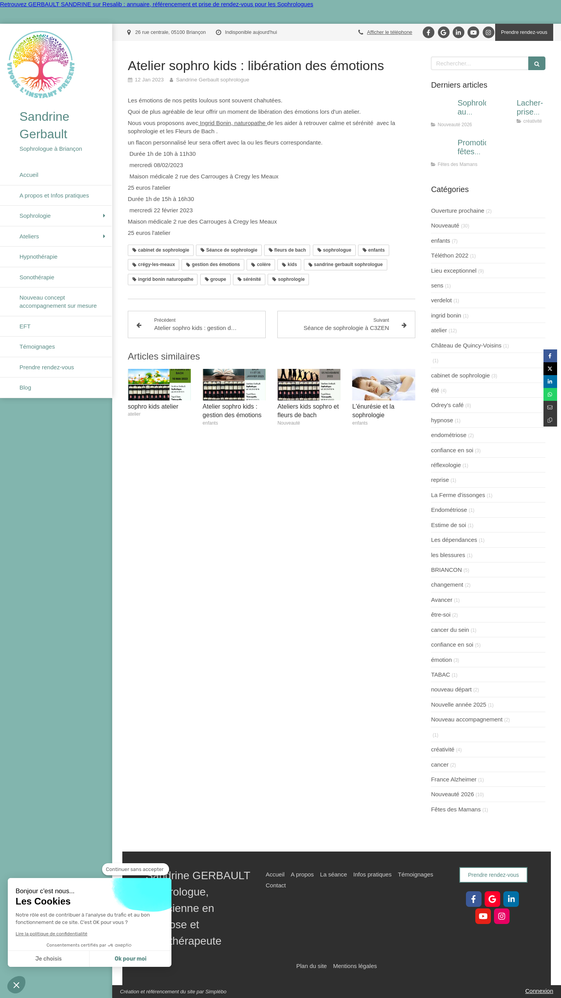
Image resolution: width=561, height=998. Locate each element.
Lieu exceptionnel (453, 270)
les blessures (448, 555)
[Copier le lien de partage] (550, 420)
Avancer (441, 599)
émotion (441, 659)
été (435, 390)
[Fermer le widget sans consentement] (135, 869)
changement (447, 584)
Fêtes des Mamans (456, 809)
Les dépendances (454, 539)
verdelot (441, 300)
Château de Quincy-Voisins (466, 345)
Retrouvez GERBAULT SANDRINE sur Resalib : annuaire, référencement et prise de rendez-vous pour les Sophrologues (156, 4)
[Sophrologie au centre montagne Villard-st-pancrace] (442, 110)
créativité (442, 749)
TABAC (440, 674)
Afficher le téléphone (389, 32)
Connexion (539, 990)
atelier (439, 330)
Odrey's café (447, 405)
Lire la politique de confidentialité (51, 933)
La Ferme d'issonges (458, 495)
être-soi (440, 614)
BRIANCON (446, 569)
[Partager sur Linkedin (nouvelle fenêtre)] (550, 381)
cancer (439, 764)
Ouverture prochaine (457, 210)
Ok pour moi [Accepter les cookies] (130, 959)
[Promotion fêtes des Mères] (442, 150)
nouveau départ (451, 689)
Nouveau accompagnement (466, 719)
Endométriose (449, 509)
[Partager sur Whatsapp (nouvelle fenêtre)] (550, 394)
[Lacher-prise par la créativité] (501, 110)
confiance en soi (452, 450)
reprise (440, 479)
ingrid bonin (446, 315)
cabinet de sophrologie (460, 375)
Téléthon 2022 (449, 255)
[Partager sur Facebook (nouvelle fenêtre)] (550, 355)
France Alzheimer (453, 779)
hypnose (442, 420)
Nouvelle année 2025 (458, 704)
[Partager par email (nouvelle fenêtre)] (550, 407)
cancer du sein (450, 629)
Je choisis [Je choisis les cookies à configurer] (48, 959)
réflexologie (446, 465)
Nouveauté (445, 225)
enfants (440, 240)
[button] (16, 984)
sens (437, 285)
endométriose (448, 435)
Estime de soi (448, 525)
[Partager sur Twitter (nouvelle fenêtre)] (550, 368)
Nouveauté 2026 (452, 794)
